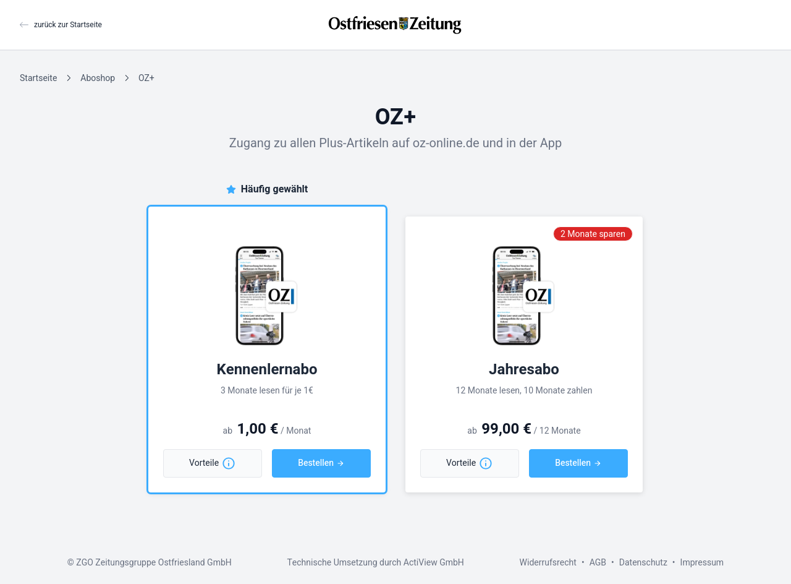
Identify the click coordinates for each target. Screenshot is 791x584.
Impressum (702, 562)
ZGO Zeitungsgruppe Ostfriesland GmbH (153, 562)
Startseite (38, 78)
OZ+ (146, 78)
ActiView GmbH (434, 562)
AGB (598, 562)
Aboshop (97, 78)
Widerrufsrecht (548, 562)
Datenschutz (643, 562)
